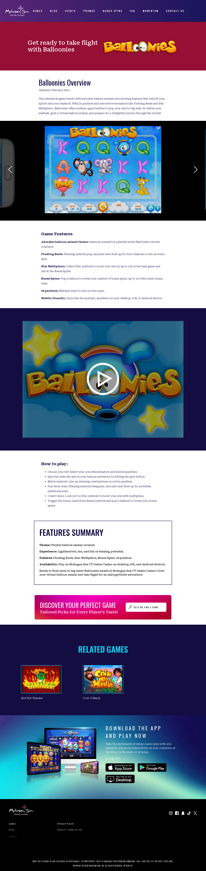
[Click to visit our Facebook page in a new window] (177, 813)
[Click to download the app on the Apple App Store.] (120, 771)
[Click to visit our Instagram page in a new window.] (171, 813)
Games (12, 825)
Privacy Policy (65, 825)
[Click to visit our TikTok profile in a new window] (189, 813)
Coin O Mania (91, 698)
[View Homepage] (17, 15)
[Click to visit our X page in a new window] (195, 813)
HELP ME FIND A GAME (146, 607)
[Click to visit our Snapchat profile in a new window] (183, 813)
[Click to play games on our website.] (120, 782)
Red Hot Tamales (32, 698)
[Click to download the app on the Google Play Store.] (152, 771)
